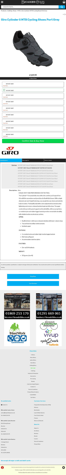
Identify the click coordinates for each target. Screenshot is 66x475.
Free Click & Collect (38, 415)
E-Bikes (33, 354)
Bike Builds (37, 410)
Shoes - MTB (16, 11)
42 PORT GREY (33, 96)
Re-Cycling (33, 378)
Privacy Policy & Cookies (33, 392)
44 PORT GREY (33, 109)
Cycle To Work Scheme (39, 412)
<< (63, 14)
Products (3, 11)
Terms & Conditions (33, 389)
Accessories (33, 376)
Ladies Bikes (33, 360)
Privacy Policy (37, 444)
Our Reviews (33, 283)
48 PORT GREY (33, 135)
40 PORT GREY (33, 85)
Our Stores (33, 397)
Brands (33, 381)
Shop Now (33, 276)
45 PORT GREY (33, 116)
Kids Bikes (33, 362)
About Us (36, 428)
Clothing (9, 11)
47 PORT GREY (33, 129)
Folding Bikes (33, 365)
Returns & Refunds (38, 420)
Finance (36, 418)
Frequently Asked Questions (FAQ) (42, 404)
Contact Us (33, 386)
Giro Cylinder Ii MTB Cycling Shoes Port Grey (34, 11)
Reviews (36, 433)
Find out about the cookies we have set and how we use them (32, 472)
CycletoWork (33, 394)
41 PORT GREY (10, 90)
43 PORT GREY (33, 103)
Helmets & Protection (33, 373)
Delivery (36, 407)
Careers (36, 438)
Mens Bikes (33, 357)
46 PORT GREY (33, 122)
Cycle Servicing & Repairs (33, 384)
